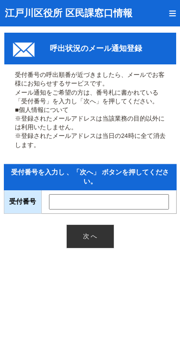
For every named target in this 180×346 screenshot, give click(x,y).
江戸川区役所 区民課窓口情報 (68, 13)
